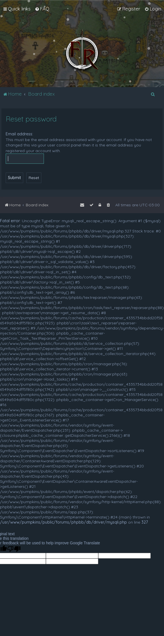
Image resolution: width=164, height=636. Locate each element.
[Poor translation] (14, 549)
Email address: (19, 134)
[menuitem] (42, 9)
